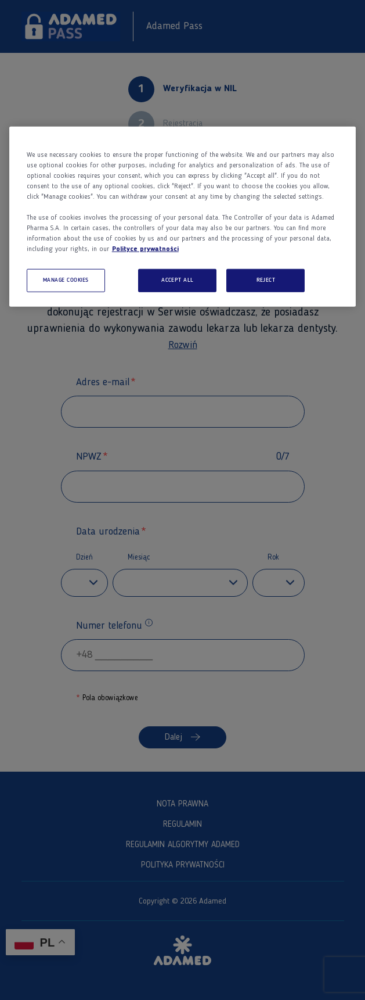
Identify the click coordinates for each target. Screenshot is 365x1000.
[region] (182, 217)
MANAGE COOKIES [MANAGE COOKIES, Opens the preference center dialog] (66, 280)
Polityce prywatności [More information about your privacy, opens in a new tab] (145, 249)
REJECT (266, 280)
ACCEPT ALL (177, 280)
